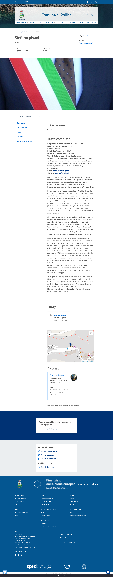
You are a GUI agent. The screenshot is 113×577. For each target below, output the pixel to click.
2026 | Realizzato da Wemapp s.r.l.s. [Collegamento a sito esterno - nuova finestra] (56, 576)
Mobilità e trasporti (46, 515)
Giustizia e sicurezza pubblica (49, 518)
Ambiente (43, 523)
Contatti (17, 531)
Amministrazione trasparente (78, 516)
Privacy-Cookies (46, 573)
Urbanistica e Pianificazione (48, 509)
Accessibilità (68, 573)
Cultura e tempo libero (47, 501)
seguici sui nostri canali (20, 551)
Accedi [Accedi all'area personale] (89, 14)
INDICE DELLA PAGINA (23, 116)
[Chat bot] (108, 572)
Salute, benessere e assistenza (49, 526)
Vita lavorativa (45, 504)
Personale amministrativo (22, 512)
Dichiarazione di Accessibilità (67, 542)
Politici (16, 509)
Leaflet (83, 361)
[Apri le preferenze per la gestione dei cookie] (5, 572)
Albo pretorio (73, 513)
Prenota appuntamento (65, 534)
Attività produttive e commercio (49, 507)
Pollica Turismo (30, 2)
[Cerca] (96, 2)
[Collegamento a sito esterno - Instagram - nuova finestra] (88, 2)
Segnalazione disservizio (65, 540)
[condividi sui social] (83, 35)
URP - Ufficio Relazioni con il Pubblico (25, 548)
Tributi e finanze (45, 520)
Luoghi (16, 515)
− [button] (49, 334)
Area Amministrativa (57, 375)
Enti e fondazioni (19, 507)
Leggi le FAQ (62, 537)
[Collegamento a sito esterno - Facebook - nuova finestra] (85, 2)
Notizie (72, 499)
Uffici (16, 504)
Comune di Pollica (56, 15)
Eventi (72, 504)
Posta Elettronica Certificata (22, 545)
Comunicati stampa (75, 501)
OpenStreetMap (89, 361)
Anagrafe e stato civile (47, 499)
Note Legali (54, 573)
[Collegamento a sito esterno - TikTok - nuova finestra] (91, 2)
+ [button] (49, 332)
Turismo (43, 512)
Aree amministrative (20, 499)
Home (16, 32)
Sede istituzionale (60, 315)
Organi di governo (25, 32)
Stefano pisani (36, 32)
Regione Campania (20, 2)
